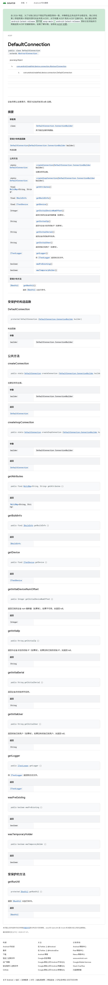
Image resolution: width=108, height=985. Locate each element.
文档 (22, 3)
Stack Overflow (79, 966)
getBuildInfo (42, 198)
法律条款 (24, 980)
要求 (4, 950)
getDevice (41, 204)
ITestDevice (22, 204)
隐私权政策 (40, 980)
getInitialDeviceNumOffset (49, 210)
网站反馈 (50, 980)
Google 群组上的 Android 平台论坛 (51, 962)
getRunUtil (29, 285)
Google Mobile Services (82, 962)
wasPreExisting (43, 264)
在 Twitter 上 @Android (47, 947)
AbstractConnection (27, 53)
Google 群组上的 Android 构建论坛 (51, 966)
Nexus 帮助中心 (79, 954)
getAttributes (42, 187)
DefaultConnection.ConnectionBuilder (54, 126)
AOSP (10, 36)
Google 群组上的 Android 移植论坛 (51, 970)
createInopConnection (46, 178)
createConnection (44, 165)
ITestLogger (16, 253)
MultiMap (14, 189)
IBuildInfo (21, 198)
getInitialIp (42, 221)
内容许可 (26, 928)
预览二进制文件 (9, 958)
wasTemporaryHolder (45, 270)
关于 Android (8, 980)
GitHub (5, 970)
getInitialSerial (44, 232)
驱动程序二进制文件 (10, 966)
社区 (17, 980)
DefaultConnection (19, 145)
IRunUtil (14, 285)
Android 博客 (43, 954)
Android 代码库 (9, 947)
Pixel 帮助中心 (78, 950)
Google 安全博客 (44, 958)
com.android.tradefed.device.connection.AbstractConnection (41, 66)
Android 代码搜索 (41, 3)
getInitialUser (43, 242)
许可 (32, 980)
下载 (4, 954)
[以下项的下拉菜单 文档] (27, 3)
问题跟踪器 (77, 970)
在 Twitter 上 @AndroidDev (48, 950)
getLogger (41, 253)
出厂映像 (6, 962)
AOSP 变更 (62, 24)
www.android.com (80, 958)
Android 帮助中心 (79, 947)
